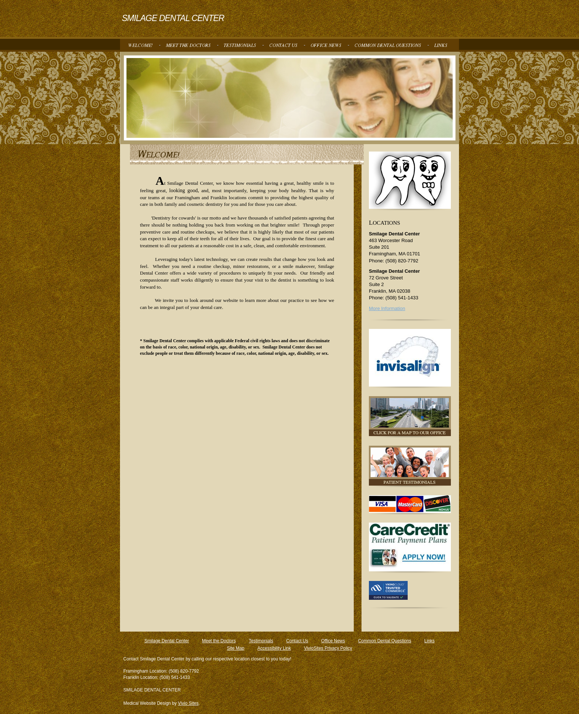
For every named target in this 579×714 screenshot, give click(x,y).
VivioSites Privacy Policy (328, 648)
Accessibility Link (274, 648)
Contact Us (297, 640)
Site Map (235, 648)
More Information (387, 308)
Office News (333, 640)
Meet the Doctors (219, 640)
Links (429, 640)
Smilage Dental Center (166, 640)
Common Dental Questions (384, 640)
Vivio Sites (188, 703)
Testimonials (261, 640)
